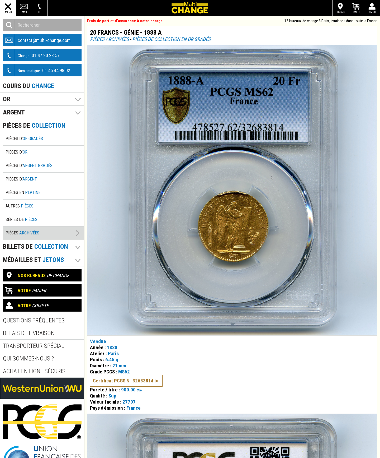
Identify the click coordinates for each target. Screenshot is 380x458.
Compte (372, 12)
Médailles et (33, 259)
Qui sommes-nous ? (28, 358)
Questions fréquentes (34, 320)
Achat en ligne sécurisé (35, 371)
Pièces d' (24, 138)
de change (36, 275)
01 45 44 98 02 (36, 70)
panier (24, 290)
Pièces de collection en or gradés (171, 39)
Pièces (22, 232)
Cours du (28, 86)
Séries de (21, 219)
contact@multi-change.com (36, 40)
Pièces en (23, 192)
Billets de (35, 246)
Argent (14, 112)
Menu (8, 12)
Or (6, 99)
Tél (40, 12)
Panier (356, 12)
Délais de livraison (29, 333)
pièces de (34, 125)
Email (24, 12)
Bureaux (340, 12)
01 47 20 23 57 (31, 55)
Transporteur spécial (33, 345)
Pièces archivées (109, 39)
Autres (20, 206)
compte (26, 305)
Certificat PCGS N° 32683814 (123, 381)
